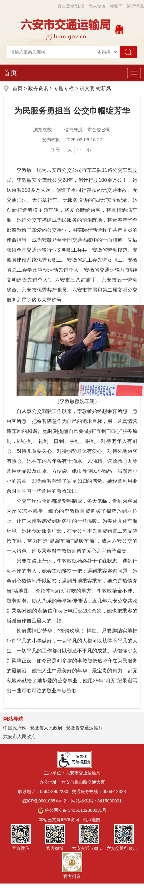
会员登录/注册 (71, 5)
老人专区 (97, 5)
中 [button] (79, 150)
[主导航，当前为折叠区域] (134, 73)
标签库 (116, 5)
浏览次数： (45, 129)
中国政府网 (15, 727)
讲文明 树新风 (95, 88)
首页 (10, 73)
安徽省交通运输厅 (84, 727)
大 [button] (69, 150)
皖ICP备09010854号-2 (44, 800)
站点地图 (91, 819)
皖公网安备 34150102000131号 (72, 810)
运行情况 (135, 5)
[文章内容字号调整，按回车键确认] (72, 150)
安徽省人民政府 (46, 727)
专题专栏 (64, 88)
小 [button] (88, 150)
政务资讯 (38, 88)
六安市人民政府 (19, 736)
